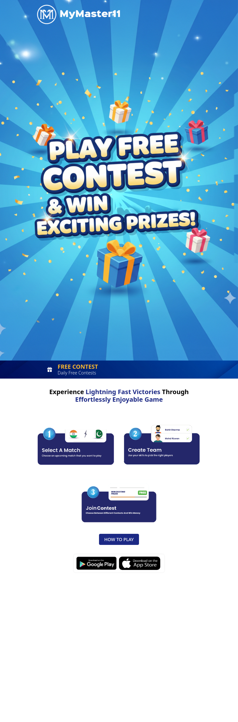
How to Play (119, 539)
